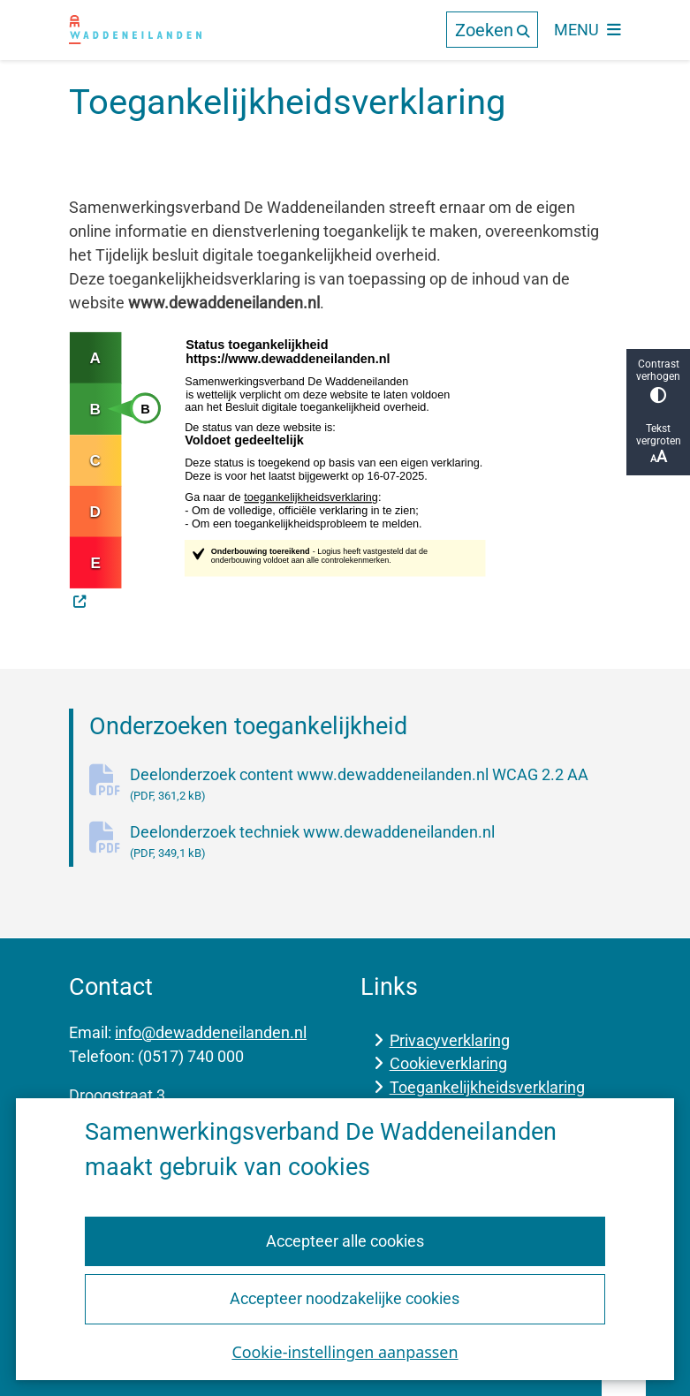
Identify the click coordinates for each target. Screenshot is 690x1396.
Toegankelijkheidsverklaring (487, 1087)
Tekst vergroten (658, 444)
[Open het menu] (587, 30)
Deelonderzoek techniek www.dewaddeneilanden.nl (375, 842)
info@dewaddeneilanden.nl (211, 1032)
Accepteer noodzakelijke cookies (344, 1298)
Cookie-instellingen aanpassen (344, 1351)
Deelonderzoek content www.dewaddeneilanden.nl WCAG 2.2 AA (375, 785)
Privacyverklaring (450, 1040)
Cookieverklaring (448, 1063)
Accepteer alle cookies (345, 1241)
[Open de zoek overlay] (492, 29)
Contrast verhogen (658, 380)
